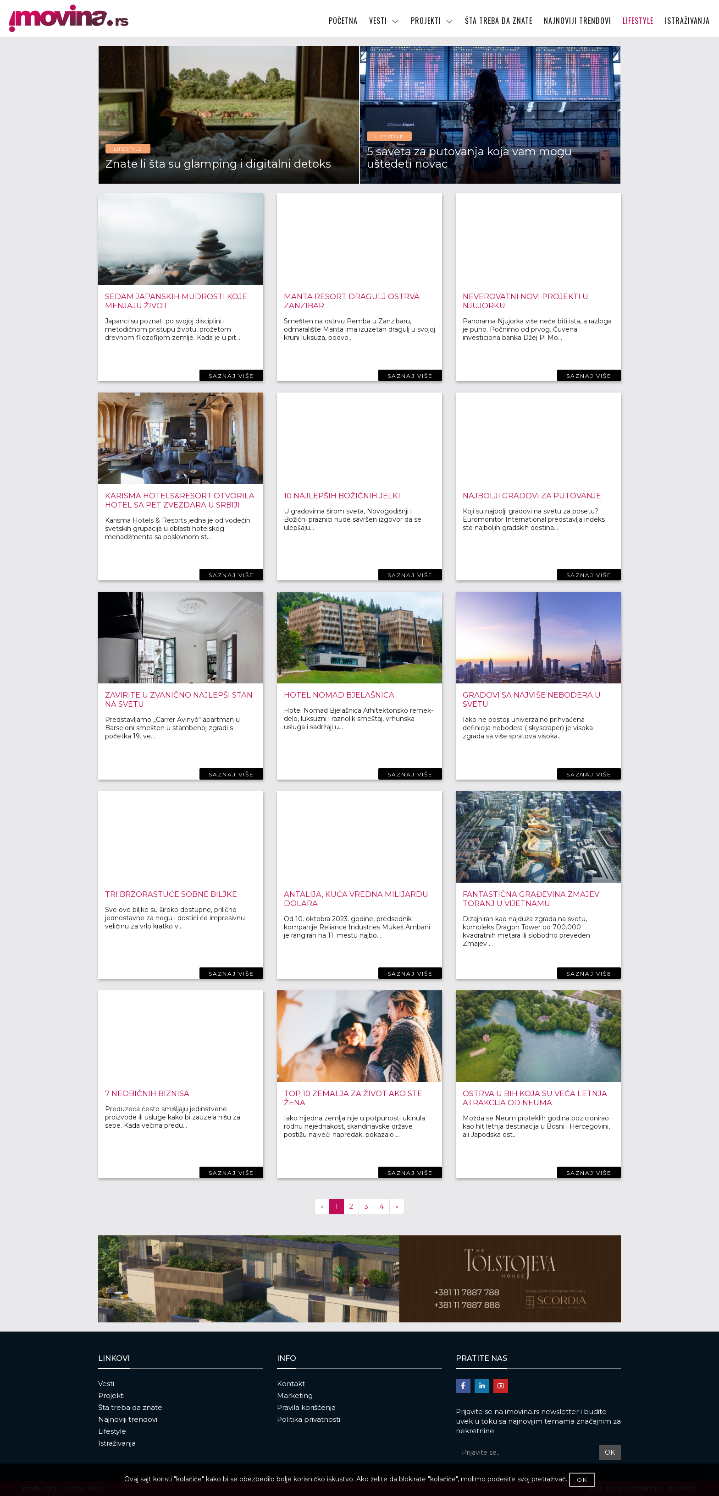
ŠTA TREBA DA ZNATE (498, 20)
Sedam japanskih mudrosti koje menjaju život (174, 301)
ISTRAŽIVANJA (687, 20)
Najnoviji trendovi (127, 1419)
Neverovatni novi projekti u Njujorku (525, 301)
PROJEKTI (432, 20)
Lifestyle (112, 1431)
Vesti (106, 1383)
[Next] (396, 1206)
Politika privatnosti (308, 1419)
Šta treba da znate (130, 1407)
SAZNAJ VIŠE (231, 375)
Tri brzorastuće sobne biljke (170, 894)
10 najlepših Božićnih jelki (341, 495)
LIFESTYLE (638, 20)
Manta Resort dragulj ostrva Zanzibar (350, 301)
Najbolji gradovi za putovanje (530, 495)
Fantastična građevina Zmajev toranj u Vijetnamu (529, 898)
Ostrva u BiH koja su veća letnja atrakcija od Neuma (533, 1098)
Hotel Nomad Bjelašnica (337, 694)
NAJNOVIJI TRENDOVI (577, 20)
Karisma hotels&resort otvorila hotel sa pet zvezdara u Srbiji (178, 500)
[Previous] (322, 1206)
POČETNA (343, 20)
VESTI (384, 20)
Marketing (295, 1395)
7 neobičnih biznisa (146, 1093)
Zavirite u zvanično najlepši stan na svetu (177, 699)
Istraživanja (117, 1443)
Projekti (111, 1395)
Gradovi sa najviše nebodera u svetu (530, 699)
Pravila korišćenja (306, 1407)
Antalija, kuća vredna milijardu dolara (353, 898)
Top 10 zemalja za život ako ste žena (351, 1098)
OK (610, 1452)
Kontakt (291, 1383)
